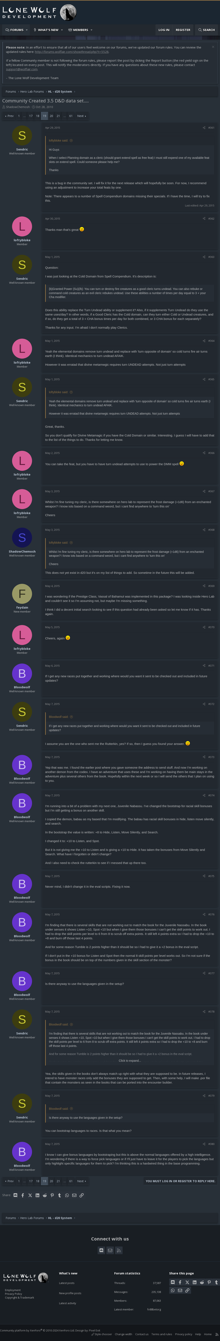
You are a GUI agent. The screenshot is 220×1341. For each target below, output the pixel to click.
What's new (48, 30)
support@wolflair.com (24, 71)
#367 (209, 493)
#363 (209, 259)
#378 (209, 1013)
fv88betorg (150, 1309)
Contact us (137, 1334)
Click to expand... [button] (130, 1062)
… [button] (26, 118)
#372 (209, 706)
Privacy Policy (19, 1292)
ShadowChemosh (20, 109)
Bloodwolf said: (61, 719)
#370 (209, 629)
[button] (27, 29)
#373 (209, 759)
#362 (209, 220)
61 (73, 118)
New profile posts (74, 1286)
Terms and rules (157, 1334)
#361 (209, 130)
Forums (17, 30)
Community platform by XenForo (41, 1330)
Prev (13, 118)
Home (204, 1334)
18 (39, 118)
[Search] (206, 29)
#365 (209, 381)
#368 (209, 532)
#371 (209, 668)
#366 (209, 455)
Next (82, 118)
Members (80, 30)
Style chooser (97, 1334)
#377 (209, 975)
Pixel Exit (98, 1330)
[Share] (202, 129)
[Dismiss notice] (210, 49)
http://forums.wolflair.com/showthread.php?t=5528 (74, 54)
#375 (209, 878)
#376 (209, 916)
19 (46, 118)
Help (194, 1334)
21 (60, 118)
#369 (209, 588)
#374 (209, 797)
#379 (209, 1098)
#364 (209, 343)
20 (53, 118)
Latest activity (71, 1295)
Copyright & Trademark (26, 1296)
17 (33, 118)
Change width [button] (119, 1334)
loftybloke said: (60, 142)
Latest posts (70, 1278)
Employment (18, 1287)
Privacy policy (179, 1334)
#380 (209, 1146)
